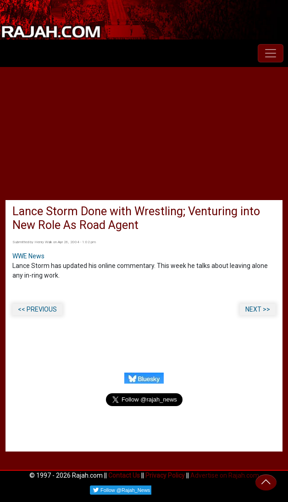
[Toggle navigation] (270, 53)
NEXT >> (257, 309)
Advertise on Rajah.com (224, 475)
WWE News (28, 256)
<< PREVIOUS (37, 309)
